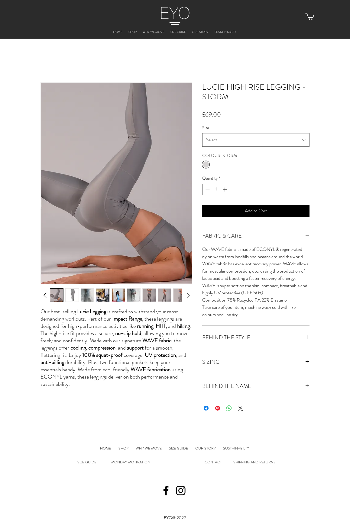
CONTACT (213, 462)
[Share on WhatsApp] (229, 408)
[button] (309, 16)
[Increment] (225, 189)
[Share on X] (240, 408)
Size (205, 128)
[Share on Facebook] (206, 408)
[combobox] (255, 139)
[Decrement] (207, 189)
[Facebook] (166, 490)
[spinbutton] (216, 189)
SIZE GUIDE (86, 462)
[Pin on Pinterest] (217, 408)
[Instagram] (180, 490)
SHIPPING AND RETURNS (254, 462)
